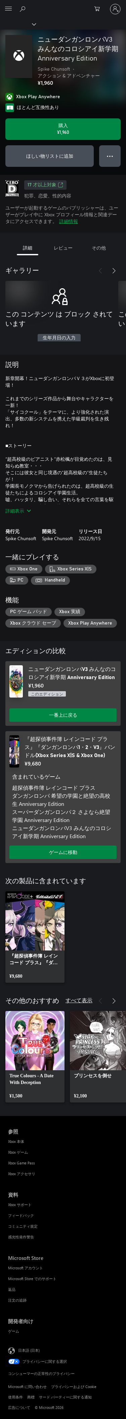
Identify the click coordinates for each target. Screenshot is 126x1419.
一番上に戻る (63, 715)
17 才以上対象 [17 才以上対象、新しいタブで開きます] (45, 185)
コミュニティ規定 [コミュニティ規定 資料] (23, 1226)
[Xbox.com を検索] (23, 8)
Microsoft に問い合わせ (27, 1386)
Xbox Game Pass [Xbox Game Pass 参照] (21, 1163)
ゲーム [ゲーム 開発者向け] (13, 1331)
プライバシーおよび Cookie (73, 1386)
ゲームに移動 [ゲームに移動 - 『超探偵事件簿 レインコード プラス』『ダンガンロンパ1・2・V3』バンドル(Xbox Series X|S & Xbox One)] (63, 852)
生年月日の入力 (59, 338)
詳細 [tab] (27, 248)
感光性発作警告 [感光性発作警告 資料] (21, 1237)
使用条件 (15, 1397)
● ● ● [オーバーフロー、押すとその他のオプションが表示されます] (110, 156)
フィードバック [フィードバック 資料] (21, 1215)
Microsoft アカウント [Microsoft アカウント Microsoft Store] (25, 1268)
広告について (19, 1407)
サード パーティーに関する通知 (65, 1397)
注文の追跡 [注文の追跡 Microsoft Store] (17, 1300)
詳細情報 (68, 221)
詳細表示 (18, 511)
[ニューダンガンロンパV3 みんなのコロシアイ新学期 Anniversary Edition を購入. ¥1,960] (63, 129)
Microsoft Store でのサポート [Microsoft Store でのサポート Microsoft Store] (32, 1278)
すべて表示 (79, 1000)
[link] (35, 937)
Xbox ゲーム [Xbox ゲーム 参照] (18, 1152)
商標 (31, 1397)
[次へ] (114, 270)
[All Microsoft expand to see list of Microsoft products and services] (8, 9)
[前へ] (100, 270)
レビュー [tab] (63, 248)
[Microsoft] (62, 5)
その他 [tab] (99, 248)
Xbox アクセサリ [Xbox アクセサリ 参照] (21, 1173)
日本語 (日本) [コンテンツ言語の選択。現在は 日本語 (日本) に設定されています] (29, 1350)
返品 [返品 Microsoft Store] (11, 1289)
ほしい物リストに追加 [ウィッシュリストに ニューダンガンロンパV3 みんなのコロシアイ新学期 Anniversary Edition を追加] (49, 156)
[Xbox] (17, 24)
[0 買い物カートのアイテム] (99, 9)
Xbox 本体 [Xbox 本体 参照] (16, 1141)
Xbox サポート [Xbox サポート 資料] (20, 1204)
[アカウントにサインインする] (115, 9)
